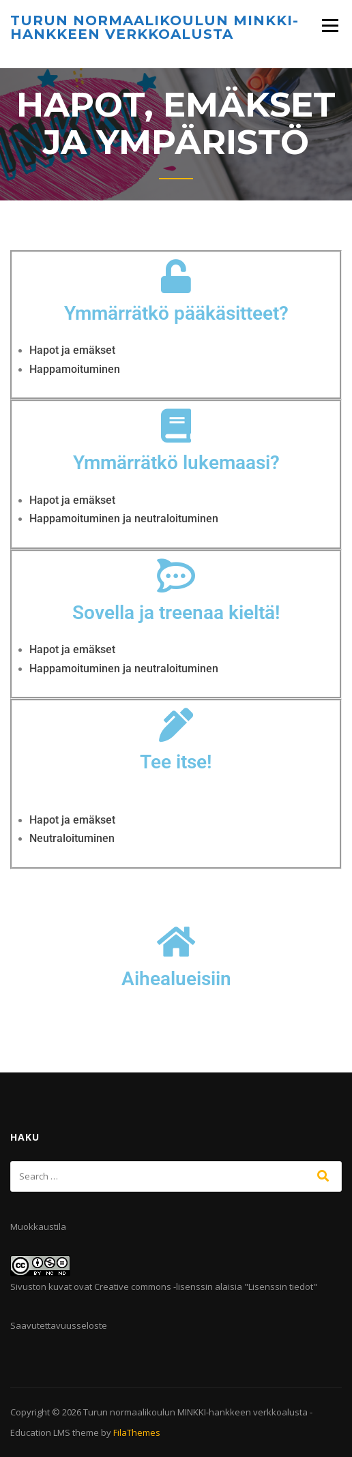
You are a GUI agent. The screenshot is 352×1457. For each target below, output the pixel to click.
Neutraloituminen (72, 838)
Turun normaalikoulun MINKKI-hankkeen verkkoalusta (154, 27)
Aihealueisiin (176, 978)
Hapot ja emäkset (72, 350)
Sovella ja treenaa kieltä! (176, 612)
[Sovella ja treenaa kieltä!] (176, 575)
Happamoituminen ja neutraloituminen (123, 518)
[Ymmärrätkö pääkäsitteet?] (176, 276)
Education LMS (40, 1432)
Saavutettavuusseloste (58, 1325)
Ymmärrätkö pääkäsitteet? (176, 313)
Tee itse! (176, 762)
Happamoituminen (74, 369)
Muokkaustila (38, 1226)
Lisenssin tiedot (280, 1286)
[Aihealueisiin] (176, 942)
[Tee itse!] (176, 725)
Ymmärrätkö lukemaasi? (176, 462)
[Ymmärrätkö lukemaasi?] (176, 425)
